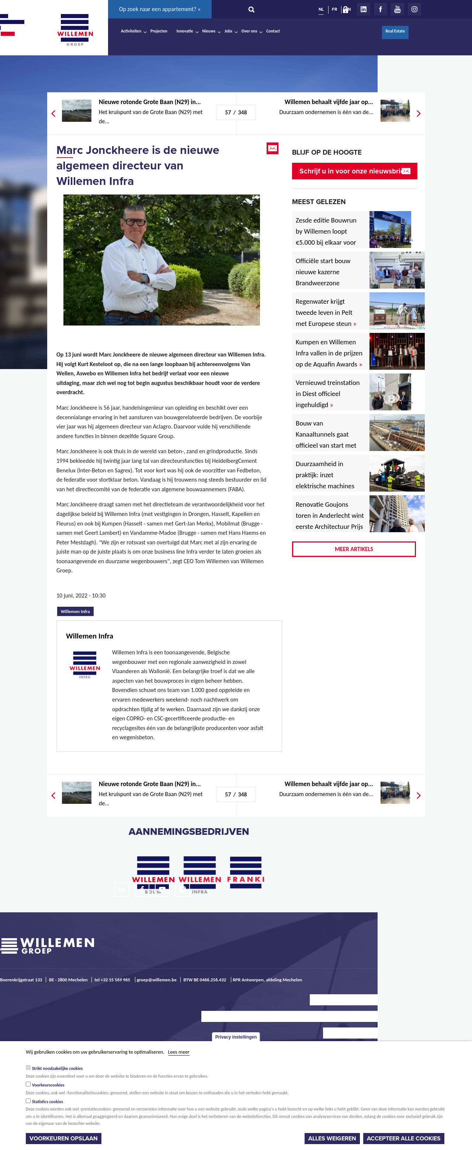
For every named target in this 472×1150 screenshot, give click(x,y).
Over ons (249, 31)
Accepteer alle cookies (404, 1138)
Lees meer (179, 1052)
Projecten (158, 31)
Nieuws (208, 31)
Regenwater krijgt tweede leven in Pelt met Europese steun (326, 312)
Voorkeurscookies (48, 1085)
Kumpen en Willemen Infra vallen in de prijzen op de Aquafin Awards (329, 353)
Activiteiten (131, 31)
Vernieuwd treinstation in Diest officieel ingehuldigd (328, 393)
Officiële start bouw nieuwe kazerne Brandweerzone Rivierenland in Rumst (328, 277)
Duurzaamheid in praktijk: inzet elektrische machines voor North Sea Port (326, 480)
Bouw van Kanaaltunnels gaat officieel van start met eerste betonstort (326, 440)
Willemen (75, 30)
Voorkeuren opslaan (64, 1138)
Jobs (228, 31)
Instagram (414, 9)
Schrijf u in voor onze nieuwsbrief (353, 171)
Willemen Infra (77, 610)
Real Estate (395, 31)
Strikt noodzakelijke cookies (57, 1068)
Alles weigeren (332, 1138)
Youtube (397, 9)
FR (334, 9)
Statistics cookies (47, 1101)
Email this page (273, 148)
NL (321, 9)
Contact (273, 31)
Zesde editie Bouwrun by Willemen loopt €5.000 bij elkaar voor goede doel (326, 237)
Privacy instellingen (236, 1037)
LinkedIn (363, 9)
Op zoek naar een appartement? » (160, 9)
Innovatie (185, 31)
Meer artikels (354, 548)
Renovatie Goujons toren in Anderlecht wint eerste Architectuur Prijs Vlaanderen (330, 521)
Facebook (380, 9)
